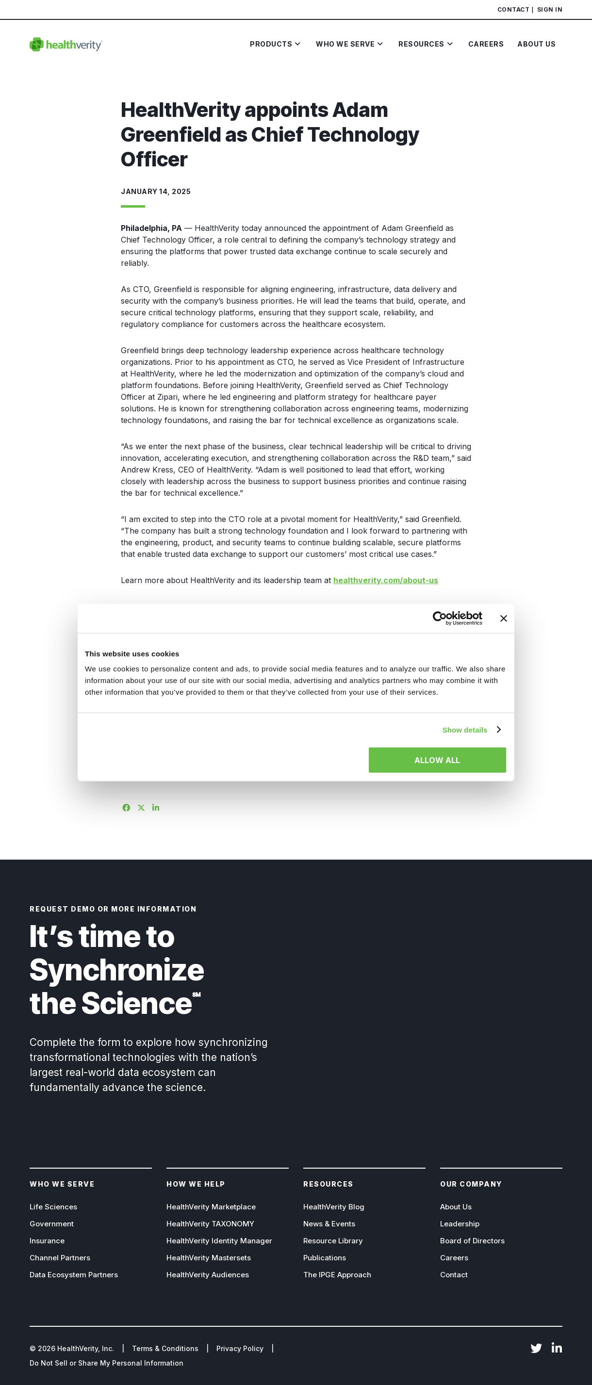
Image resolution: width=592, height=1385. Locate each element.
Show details (465, 729)
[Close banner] (503, 618)
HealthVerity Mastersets (208, 1257)
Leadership (459, 1223)
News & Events (329, 1223)
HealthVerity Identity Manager (219, 1240)
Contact (513, 9)
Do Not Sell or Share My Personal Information (106, 1363)
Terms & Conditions (165, 1348)
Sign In (550, 9)
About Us (456, 1206)
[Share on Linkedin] (155, 806)
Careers (454, 1257)
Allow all (437, 760)
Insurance (47, 1240)
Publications (324, 1257)
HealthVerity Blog (333, 1206)
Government (52, 1223)
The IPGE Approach (337, 1274)
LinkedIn (556, 1349)
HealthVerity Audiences (207, 1274)
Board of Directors (472, 1240)
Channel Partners (60, 1257)
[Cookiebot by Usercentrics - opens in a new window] (439, 618)
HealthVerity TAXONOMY (210, 1223)
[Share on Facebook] (125, 806)
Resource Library (333, 1240)
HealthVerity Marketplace (211, 1206)
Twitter (536, 1349)
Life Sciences (53, 1206)
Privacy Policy (239, 1348)
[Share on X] (140, 806)
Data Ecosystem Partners (74, 1274)
